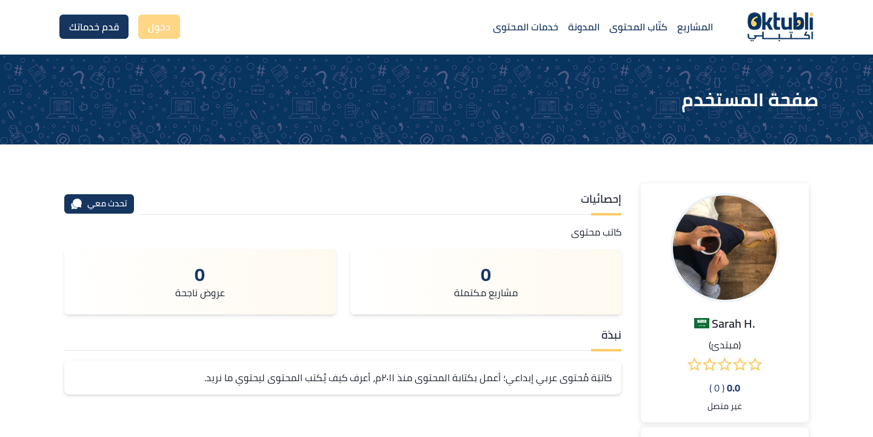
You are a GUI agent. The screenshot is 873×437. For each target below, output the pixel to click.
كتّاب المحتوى (638, 27)
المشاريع (695, 27)
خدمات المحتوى (525, 27)
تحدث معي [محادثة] (98, 203)
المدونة (584, 27)
